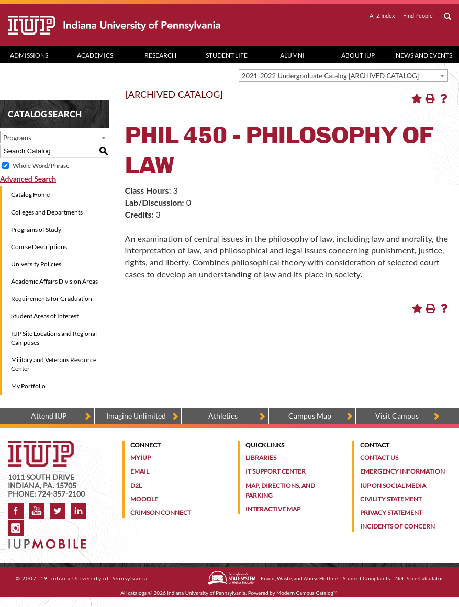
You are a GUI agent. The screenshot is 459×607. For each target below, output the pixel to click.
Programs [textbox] (17, 137)
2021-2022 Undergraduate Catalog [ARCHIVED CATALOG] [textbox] (330, 76)
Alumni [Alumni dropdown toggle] (292, 55)
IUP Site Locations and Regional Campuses (54, 338)
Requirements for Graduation (51, 298)
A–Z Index (382, 16)
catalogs (137, 593)
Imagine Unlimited (136, 415)
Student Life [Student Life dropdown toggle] (227, 55)
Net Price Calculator (419, 578)
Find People (418, 16)
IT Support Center (275, 471)
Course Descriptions (39, 247)
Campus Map (309, 415)
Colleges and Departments (47, 212)
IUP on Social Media (393, 485)
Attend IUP (49, 415)
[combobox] (343, 75)
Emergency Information (402, 471)
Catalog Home (30, 194)
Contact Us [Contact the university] (379, 458)
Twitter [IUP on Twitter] (57, 511)
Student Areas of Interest (45, 316)
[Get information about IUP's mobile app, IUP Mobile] (49, 540)
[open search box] (447, 17)
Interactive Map (272, 509)
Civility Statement (391, 499)
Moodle (144, 499)
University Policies (36, 264)
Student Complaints (366, 578)
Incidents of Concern (397, 526)
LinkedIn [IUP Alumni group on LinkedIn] (78, 511)
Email (139, 471)
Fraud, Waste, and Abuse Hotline (299, 578)
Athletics (223, 415)
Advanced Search (28, 178)
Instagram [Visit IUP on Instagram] (16, 528)
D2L (136, 485)
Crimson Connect (160, 512)
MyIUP (140, 458)
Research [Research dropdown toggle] (160, 55)
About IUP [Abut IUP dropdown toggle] (358, 55)
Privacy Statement (391, 512)
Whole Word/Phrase (41, 166)
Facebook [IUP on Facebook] (16, 511)
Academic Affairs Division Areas (54, 281)
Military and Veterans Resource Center (53, 364)
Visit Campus (397, 415)
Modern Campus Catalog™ (306, 593)
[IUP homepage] (41, 445)
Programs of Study (36, 229)
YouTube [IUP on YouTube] (36, 511)
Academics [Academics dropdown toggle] (95, 55)
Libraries (260, 458)
